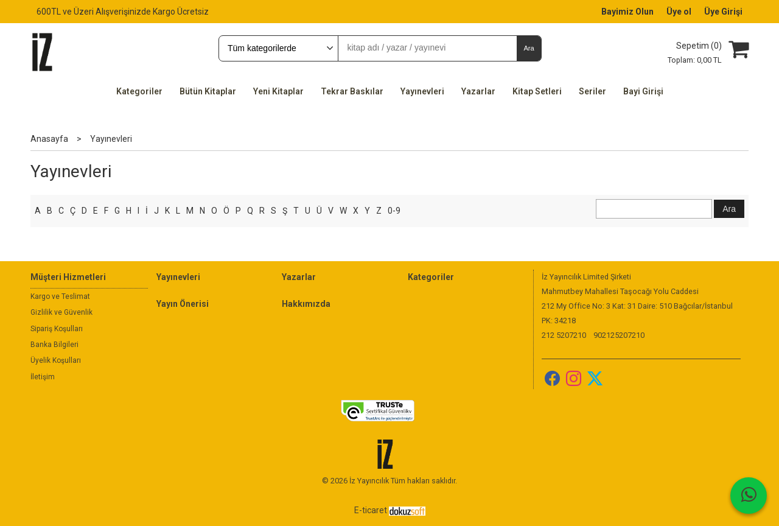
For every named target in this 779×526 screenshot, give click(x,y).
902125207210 (619, 335)
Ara (528, 48)
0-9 (394, 211)
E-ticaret (370, 510)
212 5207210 (564, 335)
